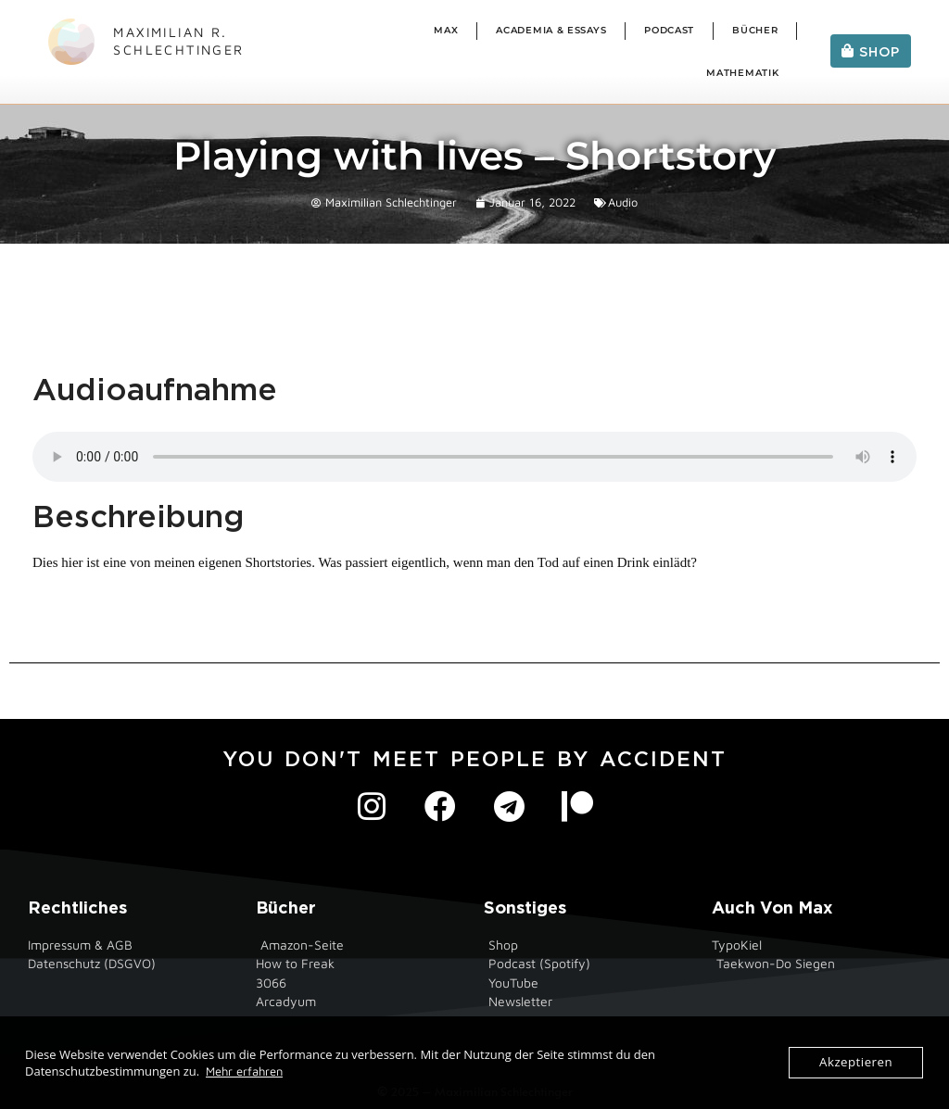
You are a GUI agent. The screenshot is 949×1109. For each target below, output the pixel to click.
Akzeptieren (856, 1062)
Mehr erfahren (244, 1071)
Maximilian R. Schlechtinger (178, 40)
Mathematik (742, 73)
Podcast (669, 30)
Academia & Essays (551, 30)
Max (446, 30)
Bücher (755, 30)
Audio (623, 202)
